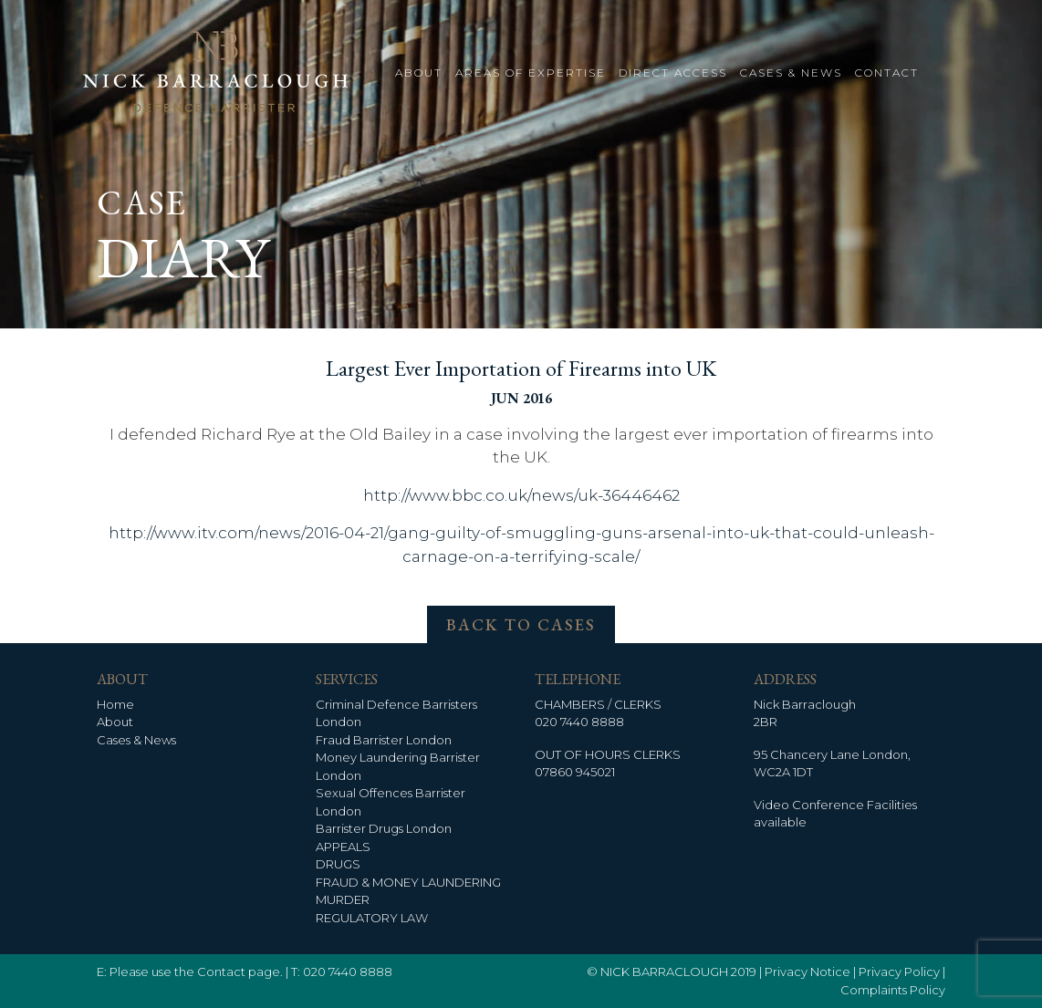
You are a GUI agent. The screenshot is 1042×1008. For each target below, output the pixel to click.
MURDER (343, 899)
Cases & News (136, 740)
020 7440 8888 (579, 721)
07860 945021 (575, 771)
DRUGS (338, 864)
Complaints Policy (892, 989)
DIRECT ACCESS (673, 72)
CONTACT (887, 72)
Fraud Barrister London (384, 740)
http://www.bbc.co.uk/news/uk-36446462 (521, 495)
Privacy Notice (807, 971)
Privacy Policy (899, 971)
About (115, 721)
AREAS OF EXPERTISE (530, 72)
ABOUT (419, 72)
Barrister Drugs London (384, 828)
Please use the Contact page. (196, 971)
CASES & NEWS (791, 72)
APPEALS (343, 846)
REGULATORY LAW (372, 917)
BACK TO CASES (521, 624)
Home (115, 704)
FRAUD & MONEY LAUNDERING (408, 882)
